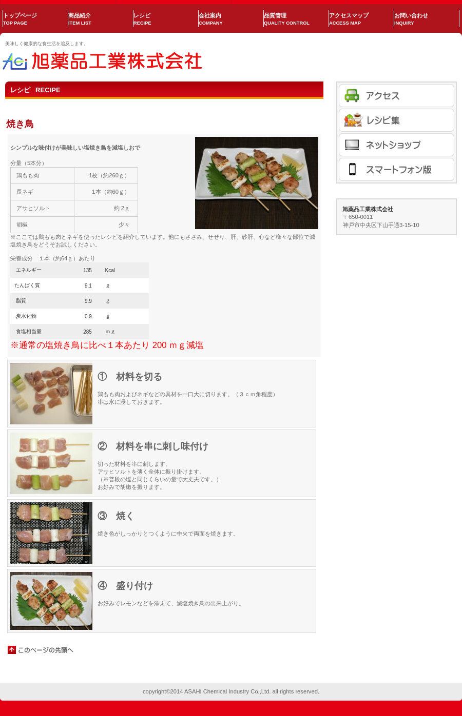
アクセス (396, 95)
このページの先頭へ (41, 650)
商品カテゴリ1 (396, 120)
